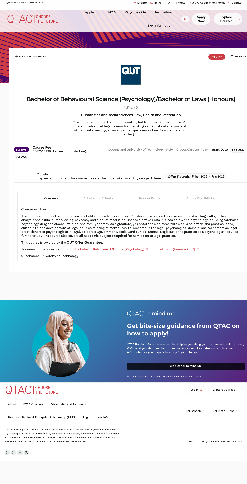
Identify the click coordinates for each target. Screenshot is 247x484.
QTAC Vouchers (34, 404)
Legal (87, 417)
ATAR (113, 12)
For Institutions (223, 411)
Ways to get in (136, 12)
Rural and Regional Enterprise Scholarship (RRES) (42, 417)
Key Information (161, 25)
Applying (92, 12)
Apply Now (217, 57)
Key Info (105, 417)
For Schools (193, 411)
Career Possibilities (200, 198)
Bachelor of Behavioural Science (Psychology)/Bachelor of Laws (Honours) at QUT (136, 249)
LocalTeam (236, 442)
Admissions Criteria (98, 198)
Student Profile (149, 198)
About (12, 404)
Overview (51, 198)
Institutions (164, 12)
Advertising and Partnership (71, 404)
